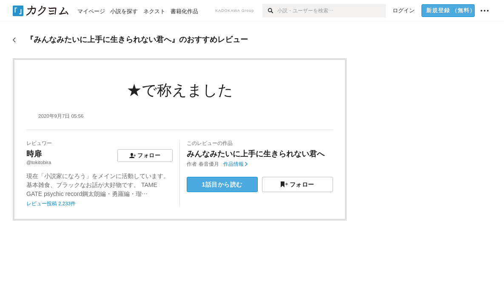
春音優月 (209, 164)
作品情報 (235, 164)
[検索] (269, 10)
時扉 (34, 154)
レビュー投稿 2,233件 (51, 203)
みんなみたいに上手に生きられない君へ (256, 154)
